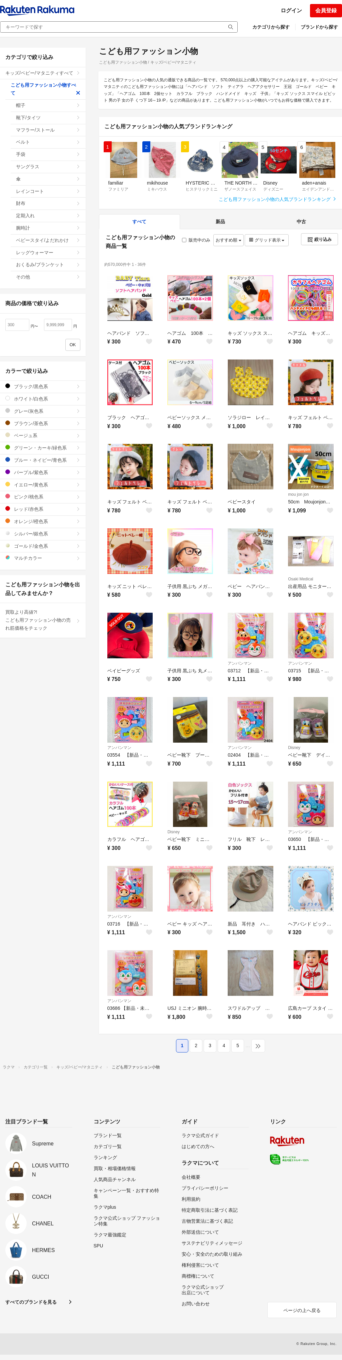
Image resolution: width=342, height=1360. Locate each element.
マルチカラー (42, 558)
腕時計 (48, 228)
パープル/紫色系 (42, 472)
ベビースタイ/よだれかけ (48, 240)
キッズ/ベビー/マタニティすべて (42, 73)
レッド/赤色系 (42, 509)
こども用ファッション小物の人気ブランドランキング (278, 199)
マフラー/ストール (48, 130)
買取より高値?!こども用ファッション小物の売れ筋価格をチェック (42, 620)
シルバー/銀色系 (42, 533)
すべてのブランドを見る (31, 1302)
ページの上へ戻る (302, 1310)
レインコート (48, 191)
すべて (139, 221)
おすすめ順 (228, 240)
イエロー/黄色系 (42, 484)
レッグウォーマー (48, 252)
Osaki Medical (300, 579)
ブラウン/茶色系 (42, 423)
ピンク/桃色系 (42, 496)
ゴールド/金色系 (42, 546)
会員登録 (326, 10)
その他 (48, 277)
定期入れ (48, 215)
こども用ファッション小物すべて (45, 89)
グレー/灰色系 (42, 411)
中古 (301, 221)
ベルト (48, 142)
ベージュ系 (42, 435)
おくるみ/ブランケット (48, 264)
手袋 (48, 154)
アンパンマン (240, 663)
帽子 (48, 105)
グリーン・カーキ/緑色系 (42, 447)
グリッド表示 (266, 240)
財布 (48, 203)
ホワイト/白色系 (42, 398)
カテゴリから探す (271, 27)
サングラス (48, 166)
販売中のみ (196, 240)
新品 (220, 221)
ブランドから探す (319, 27)
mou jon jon (298, 494)
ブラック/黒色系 (42, 386)
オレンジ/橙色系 (42, 521)
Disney (294, 747)
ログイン (291, 10)
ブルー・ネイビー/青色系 (42, 460)
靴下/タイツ (48, 117)
